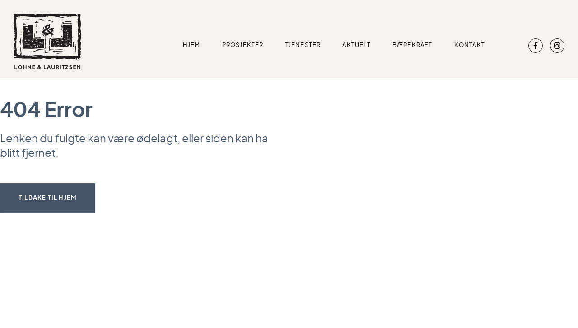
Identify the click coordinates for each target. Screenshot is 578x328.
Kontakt (469, 45)
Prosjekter (243, 45)
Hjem (191, 45)
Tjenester (303, 45)
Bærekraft (412, 45)
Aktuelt (356, 45)
